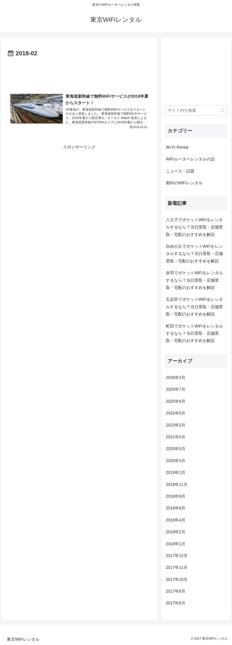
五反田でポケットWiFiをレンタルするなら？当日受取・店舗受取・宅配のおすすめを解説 (194, 306)
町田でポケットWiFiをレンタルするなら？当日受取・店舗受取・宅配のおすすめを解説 (194, 333)
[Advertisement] (79, 72)
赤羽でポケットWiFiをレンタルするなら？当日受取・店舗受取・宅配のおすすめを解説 (194, 280)
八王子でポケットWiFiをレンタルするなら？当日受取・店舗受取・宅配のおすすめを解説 (194, 227)
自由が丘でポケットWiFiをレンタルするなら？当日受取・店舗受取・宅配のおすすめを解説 (194, 253)
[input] (196, 110)
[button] (223, 110)
